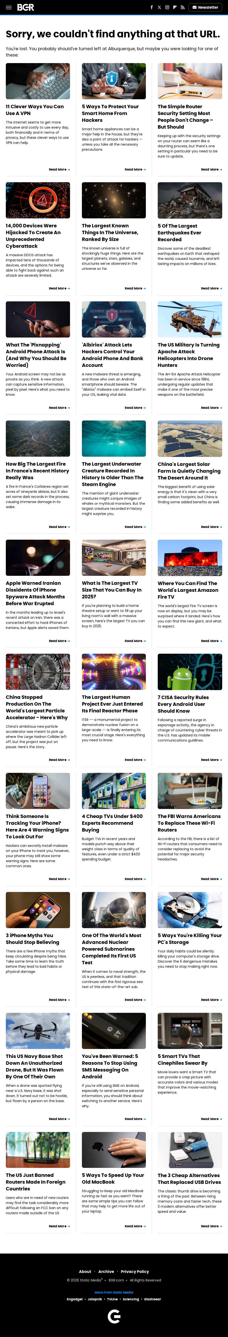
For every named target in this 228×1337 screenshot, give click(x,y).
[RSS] (183, 7)
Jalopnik (95, 1299)
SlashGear (152, 1299)
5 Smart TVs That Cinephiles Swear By (183, 1059)
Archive (106, 1271)
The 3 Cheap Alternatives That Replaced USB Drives (189, 1178)
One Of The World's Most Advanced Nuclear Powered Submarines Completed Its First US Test (111, 949)
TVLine (112, 1299)
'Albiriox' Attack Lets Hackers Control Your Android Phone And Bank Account (112, 355)
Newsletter (205, 7)
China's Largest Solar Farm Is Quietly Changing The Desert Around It (189, 471)
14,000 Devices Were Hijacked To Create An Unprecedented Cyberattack (33, 236)
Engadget (75, 1299)
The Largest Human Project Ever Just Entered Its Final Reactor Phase (112, 704)
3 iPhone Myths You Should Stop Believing (32, 938)
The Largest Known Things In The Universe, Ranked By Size (110, 232)
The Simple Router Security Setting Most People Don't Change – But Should (185, 116)
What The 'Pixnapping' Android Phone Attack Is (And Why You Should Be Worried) (36, 355)
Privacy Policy (135, 1271)
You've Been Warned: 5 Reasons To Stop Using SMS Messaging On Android (110, 1066)
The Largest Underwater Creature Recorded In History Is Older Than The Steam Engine (112, 474)
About (85, 1271)
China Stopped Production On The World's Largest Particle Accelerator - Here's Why (37, 707)
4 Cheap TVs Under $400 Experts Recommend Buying (112, 823)
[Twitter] (159, 7)
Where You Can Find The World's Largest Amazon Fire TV (188, 590)
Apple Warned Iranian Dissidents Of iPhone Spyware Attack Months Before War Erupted (35, 593)
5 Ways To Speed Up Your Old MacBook (113, 1178)
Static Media (90, 1280)
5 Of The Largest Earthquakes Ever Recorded (179, 233)
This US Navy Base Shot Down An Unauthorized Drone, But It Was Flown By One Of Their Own (34, 1066)
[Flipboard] (175, 7)
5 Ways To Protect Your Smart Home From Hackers (110, 113)
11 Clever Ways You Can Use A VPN (35, 109)
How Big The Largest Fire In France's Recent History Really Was (37, 471)
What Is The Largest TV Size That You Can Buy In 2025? (112, 590)
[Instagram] (167, 7)
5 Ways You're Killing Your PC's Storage (190, 938)
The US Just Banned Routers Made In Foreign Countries (35, 1182)
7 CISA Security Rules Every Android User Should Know (183, 704)
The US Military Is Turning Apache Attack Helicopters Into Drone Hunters (189, 355)
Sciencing (131, 1299)
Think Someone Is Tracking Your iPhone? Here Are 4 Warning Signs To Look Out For (37, 826)
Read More (57, 169)
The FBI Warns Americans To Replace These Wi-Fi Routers (189, 823)
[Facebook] (152, 7)
